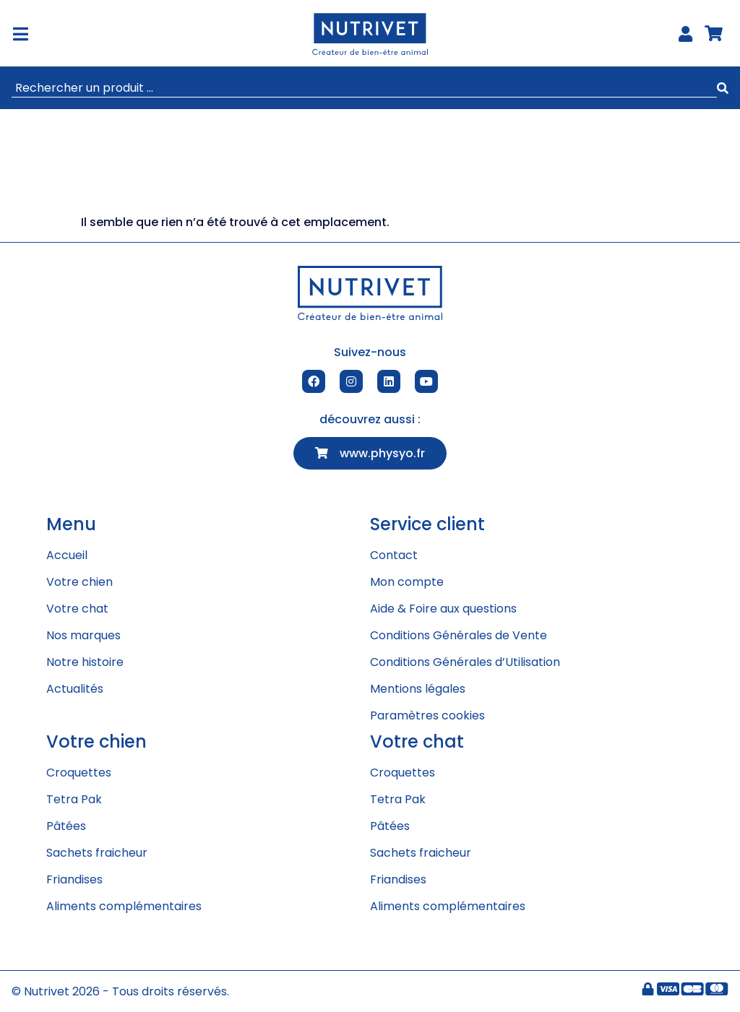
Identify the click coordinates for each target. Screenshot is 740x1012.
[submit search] (722, 88)
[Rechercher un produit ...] (364, 88)
